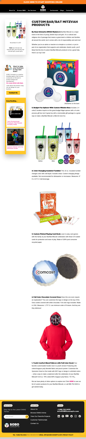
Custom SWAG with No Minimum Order (15, 147)
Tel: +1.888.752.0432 (19, 435)
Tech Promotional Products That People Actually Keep (14, 123)
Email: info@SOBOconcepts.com (51, 435)
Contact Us (13, 93)
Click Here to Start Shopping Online (43, 2)
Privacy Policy (68, 435)
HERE (71, 381)
